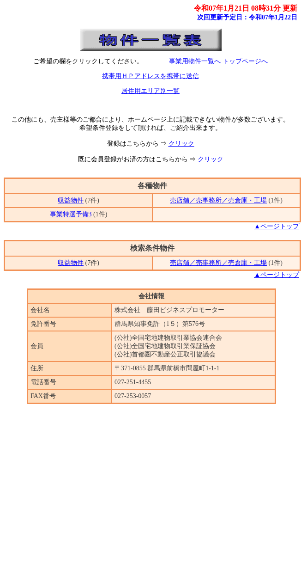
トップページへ (245, 61)
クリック (181, 143)
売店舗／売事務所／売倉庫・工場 (218, 200)
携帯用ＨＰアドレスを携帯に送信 (150, 76)
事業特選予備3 (71, 214)
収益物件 (71, 200)
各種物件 (152, 186)
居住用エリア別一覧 (150, 90)
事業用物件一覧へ (195, 61)
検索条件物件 (152, 248)
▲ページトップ (276, 226)
